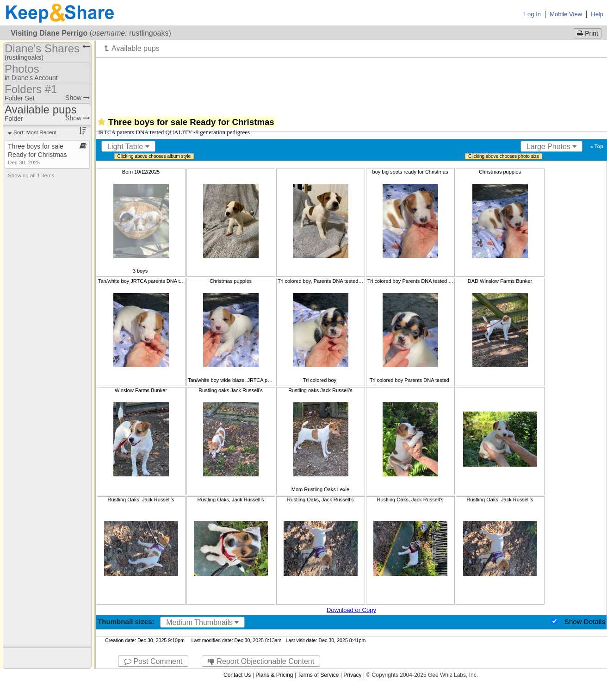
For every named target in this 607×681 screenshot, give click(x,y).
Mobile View (566, 14)
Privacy (352, 675)
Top (596, 146)
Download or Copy (351, 609)
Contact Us (237, 675)
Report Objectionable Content (261, 661)
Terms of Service (318, 675)
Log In (532, 14)
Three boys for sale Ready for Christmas (37, 154)
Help (597, 14)
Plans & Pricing (274, 675)
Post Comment (153, 661)
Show (77, 97)
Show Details (584, 621)
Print (587, 33)
